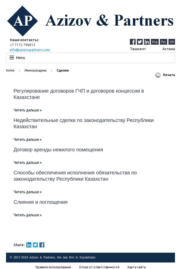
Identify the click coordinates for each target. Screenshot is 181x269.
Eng (154, 41)
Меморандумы (36, 70)
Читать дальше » (28, 110)
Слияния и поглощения (41, 202)
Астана (168, 49)
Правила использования (53, 267)
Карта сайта (137, 267)
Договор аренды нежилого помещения (58, 149)
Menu (20, 57)
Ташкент (138, 49)
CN (172, 41)
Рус (163, 41)
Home (10, 70)
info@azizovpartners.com (30, 50)
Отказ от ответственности (99, 267)
